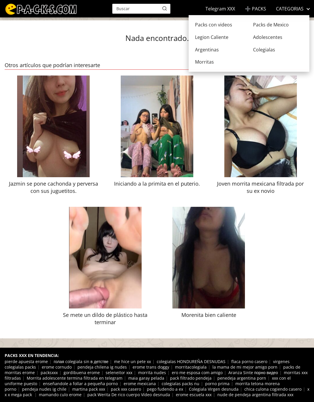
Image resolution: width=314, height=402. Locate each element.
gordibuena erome (82, 372)
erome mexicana (140, 383)
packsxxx (49, 372)
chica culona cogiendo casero (273, 389)
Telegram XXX (220, 9)
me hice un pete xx (132, 361)
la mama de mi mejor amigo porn (244, 367)
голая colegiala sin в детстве (81, 361)
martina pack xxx (88, 389)
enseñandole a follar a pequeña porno (80, 383)
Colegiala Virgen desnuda (214, 389)
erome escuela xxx (194, 394)
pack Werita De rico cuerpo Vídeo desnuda (128, 394)
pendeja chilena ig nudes (102, 367)
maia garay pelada (146, 378)
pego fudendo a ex (165, 389)
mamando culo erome (60, 394)
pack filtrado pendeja (191, 378)
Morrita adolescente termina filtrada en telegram (74, 378)
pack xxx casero (126, 389)
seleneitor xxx (119, 372)
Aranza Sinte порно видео (253, 372)
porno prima (217, 383)
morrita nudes (152, 372)
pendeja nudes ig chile (44, 389)
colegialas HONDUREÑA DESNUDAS (191, 361)
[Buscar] (164, 8)
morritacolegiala (191, 367)
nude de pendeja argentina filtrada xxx (255, 394)
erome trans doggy (151, 367)
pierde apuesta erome (26, 361)
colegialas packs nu (180, 383)
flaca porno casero (249, 361)
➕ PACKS (255, 9)
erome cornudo (57, 367)
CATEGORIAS (290, 9)
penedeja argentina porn (241, 378)
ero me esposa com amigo (197, 372)
